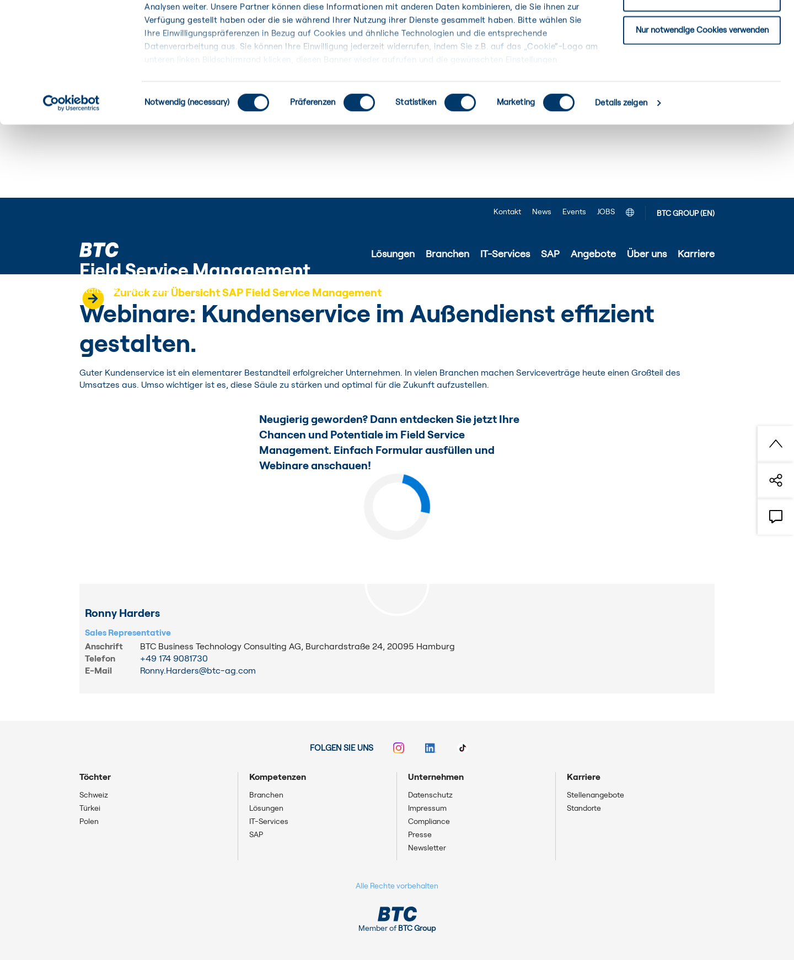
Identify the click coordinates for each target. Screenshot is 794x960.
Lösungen (266, 808)
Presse (420, 835)
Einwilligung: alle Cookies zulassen (702, 27)
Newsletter (427, 848)
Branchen (266, 795)
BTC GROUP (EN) (686, 214)
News (541, 212)
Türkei (89, 808)
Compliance (429, 822)
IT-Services (268, 822)
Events (574, 212)
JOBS (606, 212)
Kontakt (507, 212)
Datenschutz (430, 795)
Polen (89, 822)
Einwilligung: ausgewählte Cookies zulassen (702, 65)
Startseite (99, 290)
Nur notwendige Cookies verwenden (702, 103)
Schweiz (93, 795)
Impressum (427, 808)
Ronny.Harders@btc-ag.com (198, 670)
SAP (256, 835)
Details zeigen (621, 176)
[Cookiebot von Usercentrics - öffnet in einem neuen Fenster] (71, 176)
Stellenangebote (595, 795)
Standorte (584, 808)
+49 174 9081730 (174, 658)
